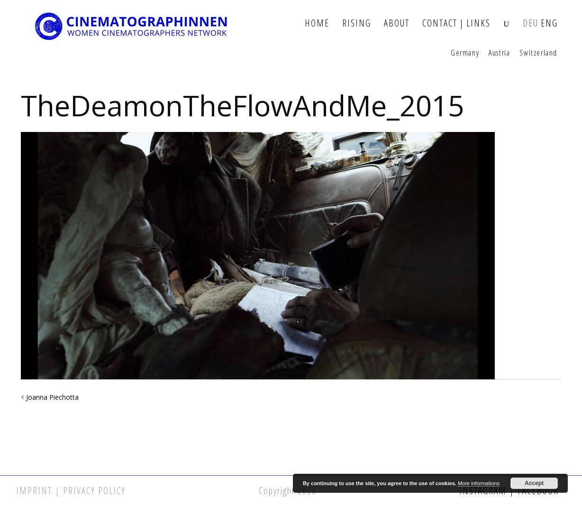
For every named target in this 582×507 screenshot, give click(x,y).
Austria (499, 53)
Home (317, 23)
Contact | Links (456, 23)
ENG (549, 23)
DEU (530, 23)
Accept (534, 483)
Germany (465, 53)
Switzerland (538, 53)
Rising (356, 23)
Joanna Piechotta (52, 397)
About (396, 23)
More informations (479, 483)
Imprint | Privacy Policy (71, 490)
